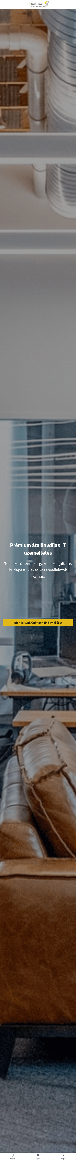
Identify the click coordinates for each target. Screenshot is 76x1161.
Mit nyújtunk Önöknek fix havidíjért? (38, 622)
